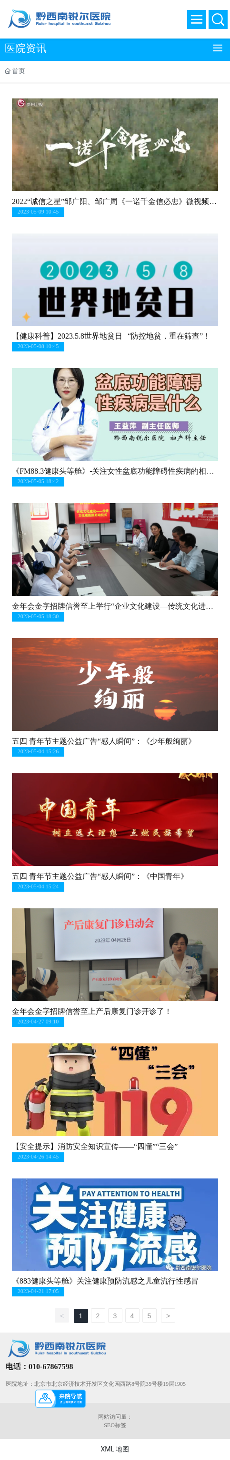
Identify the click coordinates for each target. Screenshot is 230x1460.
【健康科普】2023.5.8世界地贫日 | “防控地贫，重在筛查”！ (111, 336)
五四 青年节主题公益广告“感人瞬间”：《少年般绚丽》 (104, 741)
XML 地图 (114, 1449)
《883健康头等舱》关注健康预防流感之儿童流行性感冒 (105, 1281)
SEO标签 (115, 1425)
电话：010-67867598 (39, 1367)
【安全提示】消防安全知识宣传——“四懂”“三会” (95, 1146)
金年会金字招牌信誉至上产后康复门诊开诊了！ (92, 1011)
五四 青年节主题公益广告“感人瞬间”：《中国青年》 (100, 876)
